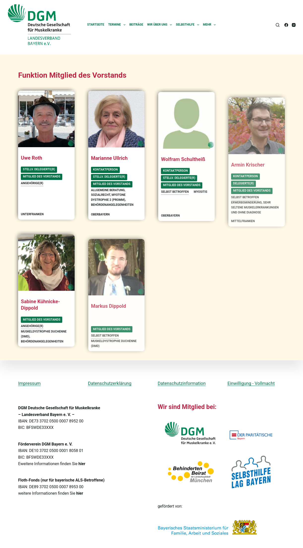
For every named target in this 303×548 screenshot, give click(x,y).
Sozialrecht (100, 196)
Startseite (95, 24)
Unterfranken (32, 214)
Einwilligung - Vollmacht (250, 383)
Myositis (200, 200)
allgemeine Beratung (108, 191)
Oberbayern (100, 216)
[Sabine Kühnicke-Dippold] (46, 269)
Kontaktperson (105, 171)
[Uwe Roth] (46, 119)
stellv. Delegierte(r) (39, 169)
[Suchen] (277, 25)
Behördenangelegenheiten (112, 206)
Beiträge (136, 24)
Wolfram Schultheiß (183, 168)
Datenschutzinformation (182, 383)
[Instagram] (294, 25)
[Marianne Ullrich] (116, 121)
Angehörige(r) (32, 183)
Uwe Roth (31, 158)
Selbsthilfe (188, 25)
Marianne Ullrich (109, 160)
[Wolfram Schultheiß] (186, 129)
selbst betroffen (175, 200)
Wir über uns (160, 25)
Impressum (29, 383)
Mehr (210, 25)
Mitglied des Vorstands (41, 177)
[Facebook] (286, 25)
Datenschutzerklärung (109, 383)
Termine (117, 25)
